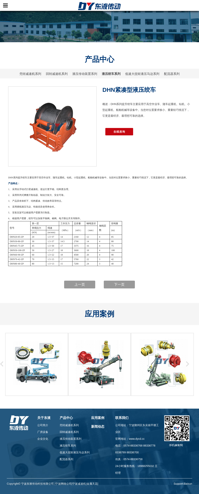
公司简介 (42, 425)
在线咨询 (119, 131)
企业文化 (42, 438)
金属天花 (92, 483)
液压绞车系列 (111, 73)
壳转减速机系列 (30, 73)
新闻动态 (97, 426)
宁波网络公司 (63, 483)
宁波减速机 (79, 483)
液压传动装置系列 (84, 73)
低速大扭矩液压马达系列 (142, 73)
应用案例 (97, 418)
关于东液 (44, 418)
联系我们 (121, 418)
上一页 (79, 284)
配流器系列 (172, 73)
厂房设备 (42, 432)
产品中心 (66, 418)
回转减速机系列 (57, 73)
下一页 (119, 284)
